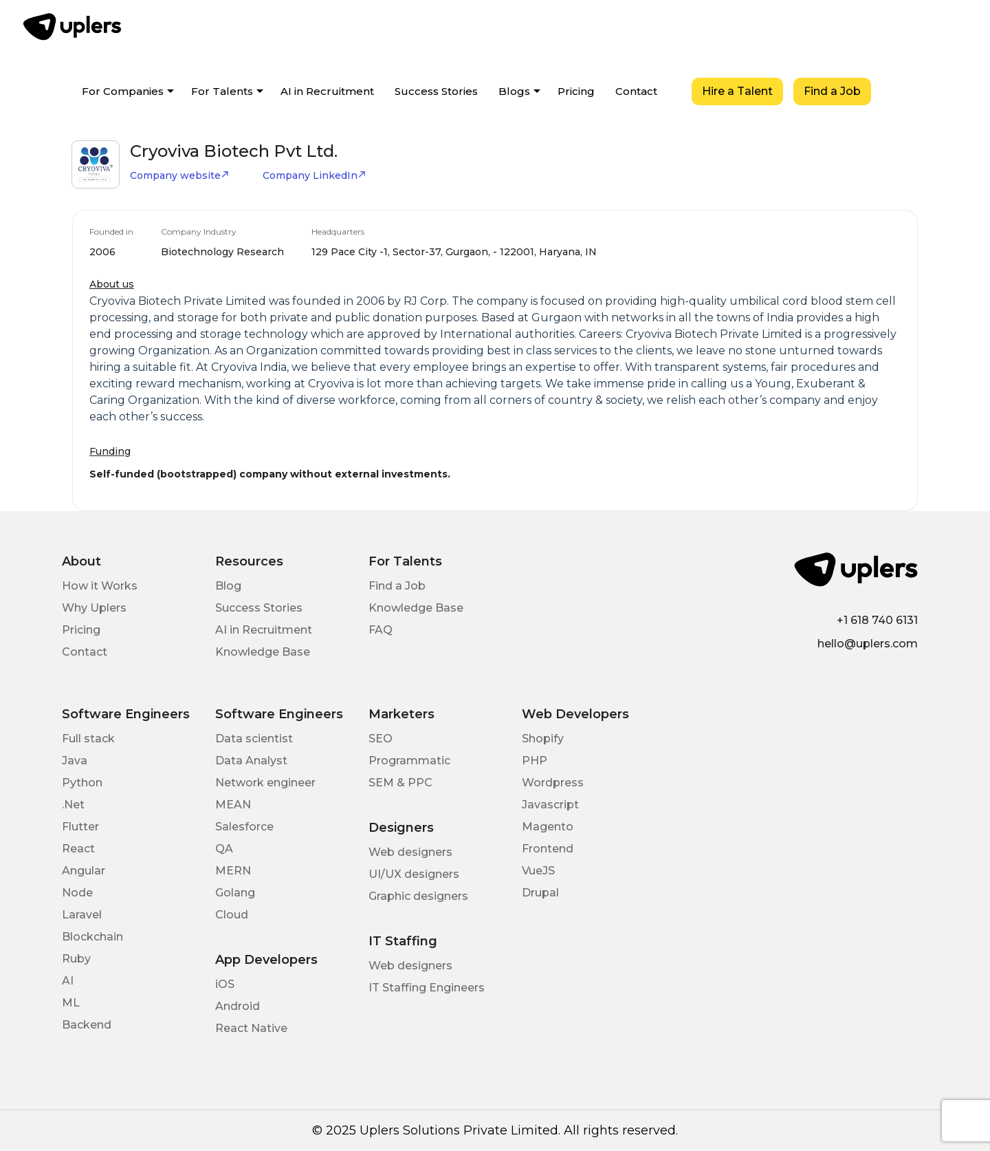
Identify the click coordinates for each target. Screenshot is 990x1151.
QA (224, 848)
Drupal (540, 892)
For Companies (123, 91)
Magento (547, 826)
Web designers (410, 852)
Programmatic (409, 760)
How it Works (100, 585)
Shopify (543, 738)
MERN (233, 870)
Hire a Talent (737, 91)
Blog (228, 585)
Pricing (576, 91)
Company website (180, 175)
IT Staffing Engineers (426, 987)
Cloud (231, 914)
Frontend (547, 848)
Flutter (80, 826)
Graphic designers (418, 896)
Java (74, 760)
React (78, 848)
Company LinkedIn (314, 175)
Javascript (550, 804)
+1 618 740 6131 (877, 620)
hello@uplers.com (867, 643)
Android (237, 1006)
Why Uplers (94, 607)
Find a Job (832, 91)
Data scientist (254, 738)
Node (77, 892)
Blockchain (92, 936)
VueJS (538, 870)
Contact (636, 91)
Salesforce (244, 826)
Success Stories (436, 91)
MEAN (233, 804)
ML (71, 1002)
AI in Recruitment (327, 91)
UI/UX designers (413, 874)
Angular (83, 870)
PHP (534, 760)
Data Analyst (251, 760)
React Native (251, 1028)
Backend (86, 1024)
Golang (235, 892)
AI (68, 980)
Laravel (82, 914)
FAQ (380, 629)
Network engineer (265, 782)
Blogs (514, 91)
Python (82, 782)
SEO (380, 738)
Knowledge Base (262, 651)
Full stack (88, 738)
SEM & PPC (400, 782)
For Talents (222, 91)
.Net (73, 804)
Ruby (76, 958)
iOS (224, 984)
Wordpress (553, 782)
